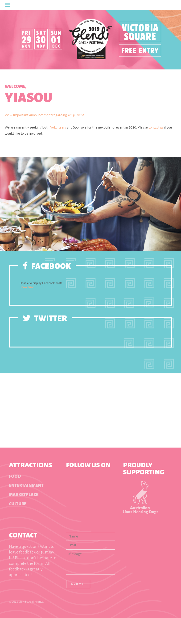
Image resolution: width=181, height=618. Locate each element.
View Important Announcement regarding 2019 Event (44, 115)
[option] (90, 204)
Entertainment (26, 485)
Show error (27, 287)
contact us (155, 127)
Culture (17, 503)
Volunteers (58, 127)
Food (15, 476)
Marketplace (23, 494)
